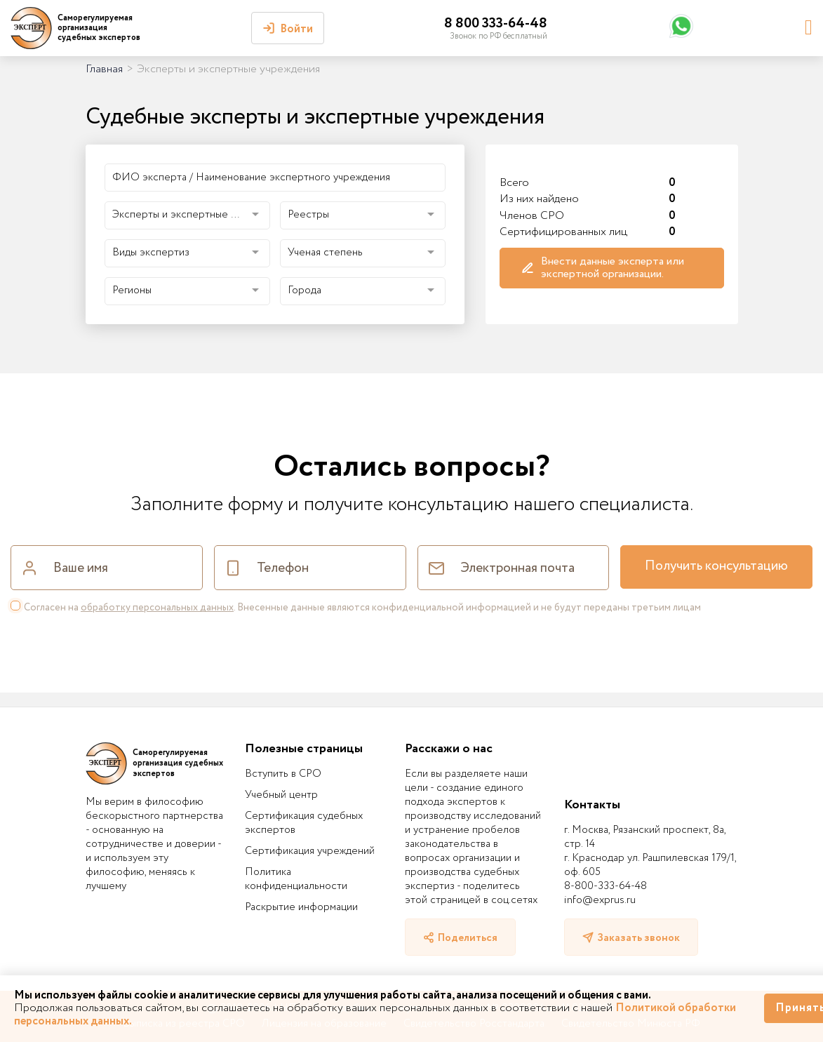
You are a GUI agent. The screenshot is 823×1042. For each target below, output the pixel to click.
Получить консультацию (716, 566)
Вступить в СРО (283, 774)
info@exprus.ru (600, 900)
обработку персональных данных (157, 608)
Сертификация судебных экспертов (304, 823)
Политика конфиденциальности (296, 879)
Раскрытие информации (301, 907)
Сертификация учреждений (310, 851)
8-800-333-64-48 (605, 886)
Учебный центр (281, 795)
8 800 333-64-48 (495, 23)
